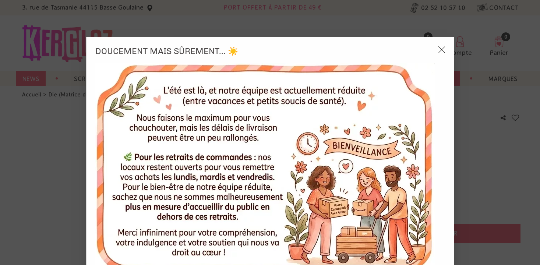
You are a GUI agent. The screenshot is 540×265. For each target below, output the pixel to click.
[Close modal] (441, 12)
